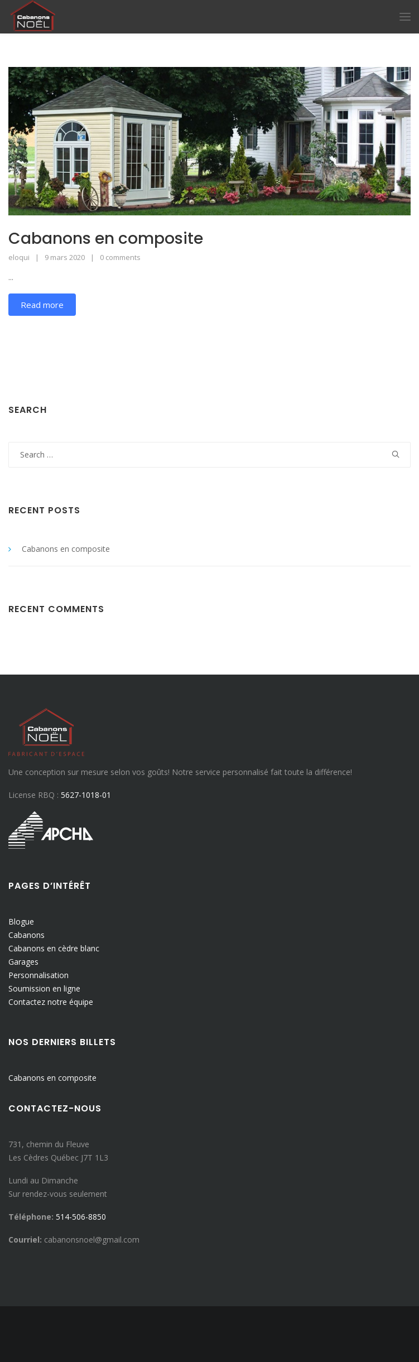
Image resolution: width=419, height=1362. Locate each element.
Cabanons (26, 935)
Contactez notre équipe (50, 1002)
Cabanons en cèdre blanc (53, 948)
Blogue (21, 921)
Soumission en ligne (44, 988)
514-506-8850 (81, 1216)
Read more (42, 304)
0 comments (120, 257)
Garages (23, 961)
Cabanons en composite (105, 238)
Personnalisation (38, 975)
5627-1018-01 (86, 795)
